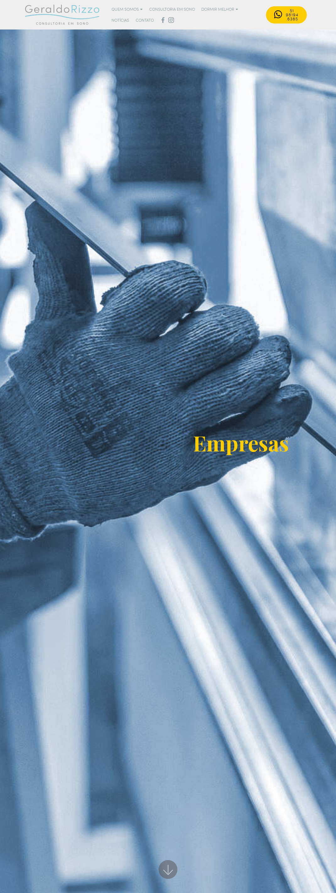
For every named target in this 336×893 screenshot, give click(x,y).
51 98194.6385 (286, 15)
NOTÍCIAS (120, 20)
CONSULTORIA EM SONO (172, 9)
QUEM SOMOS (125, 9)
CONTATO (145, 20)
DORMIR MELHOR (217, 9)
